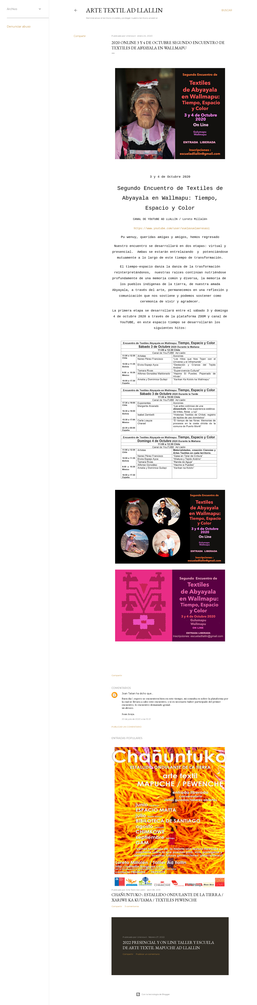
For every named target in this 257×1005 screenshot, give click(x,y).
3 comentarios (132, 906)
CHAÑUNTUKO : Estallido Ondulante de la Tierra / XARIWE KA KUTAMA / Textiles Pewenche (167, 897)
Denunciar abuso (19, 26)
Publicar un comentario (126, 726)
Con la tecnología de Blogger (153, 994)
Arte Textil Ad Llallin (124, 10)
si (208, 228)
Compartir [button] (80, 36)
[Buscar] (226, 10)
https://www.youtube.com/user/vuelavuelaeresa (170, 228)
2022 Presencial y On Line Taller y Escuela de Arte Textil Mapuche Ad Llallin (168, 945)
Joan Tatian (128, 693)
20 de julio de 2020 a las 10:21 (136, 719)
